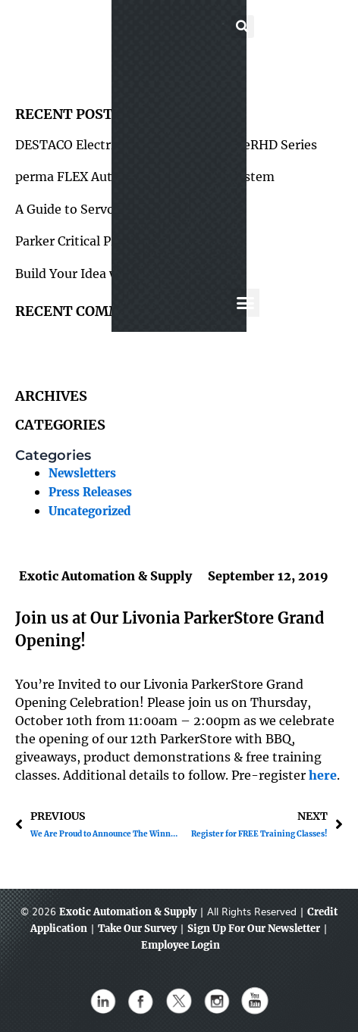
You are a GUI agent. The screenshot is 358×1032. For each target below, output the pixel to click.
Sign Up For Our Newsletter (253, 928)
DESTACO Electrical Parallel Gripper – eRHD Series (166, 144)
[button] (170, 31)
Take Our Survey (137, 928)
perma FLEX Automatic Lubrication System (145, 176)
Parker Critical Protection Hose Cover (126, 241)
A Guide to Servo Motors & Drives (115, 209)
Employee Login (180, 945)
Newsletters (82, 473)
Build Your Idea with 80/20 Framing (122, 273)
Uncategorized (89, 511)
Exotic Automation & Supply (127, 911)
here (323, 775)
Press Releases (90, 492)
